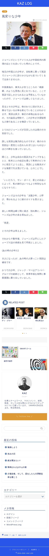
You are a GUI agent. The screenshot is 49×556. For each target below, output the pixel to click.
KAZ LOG (24, 3)
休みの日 (11, 454)
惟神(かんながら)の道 (17, 467)
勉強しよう (12, 447)
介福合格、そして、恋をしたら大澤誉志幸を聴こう (25, 475)
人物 (4, 11)
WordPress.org (14, 524)
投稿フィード (13, 518)
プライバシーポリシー (19, 549)
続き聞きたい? (14, 461)
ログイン (11, 514)
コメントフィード (15, 521)
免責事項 (34, 549)
